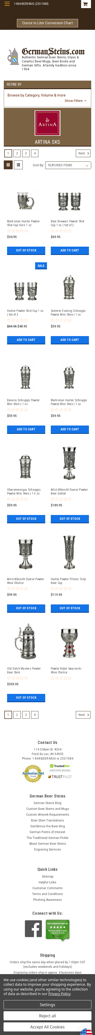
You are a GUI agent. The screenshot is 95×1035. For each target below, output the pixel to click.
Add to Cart (70, 250)
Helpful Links (47, 882)
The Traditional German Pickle (47, 838)
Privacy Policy (59, 993)
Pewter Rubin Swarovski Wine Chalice (66, 670)
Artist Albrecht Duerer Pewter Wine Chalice (25, 581)
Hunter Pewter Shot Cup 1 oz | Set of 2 (25, 312)
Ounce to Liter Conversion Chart (47, 23)
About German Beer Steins (47, 843)
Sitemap (47, 876)
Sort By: (38, 165)
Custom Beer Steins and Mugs (47, 809)
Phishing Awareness (47, 900)
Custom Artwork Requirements (47, 814)
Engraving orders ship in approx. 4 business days (48, 972)
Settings (47, 1004)
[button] (47, 98)
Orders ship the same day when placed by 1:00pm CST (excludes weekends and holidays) (47, 964)
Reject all (47, 1016)
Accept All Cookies (47, 1027)
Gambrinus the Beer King (47, 826)
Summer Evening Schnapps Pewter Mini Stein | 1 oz (68, 312)
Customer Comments (47, 888)
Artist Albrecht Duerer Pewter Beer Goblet (69, 491)
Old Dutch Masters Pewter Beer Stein (24, 670)
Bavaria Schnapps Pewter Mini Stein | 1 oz (23, 402)
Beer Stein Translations (47, 820)
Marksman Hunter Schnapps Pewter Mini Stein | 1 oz (69, 402)
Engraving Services (47, 849)
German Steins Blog (47, 803)
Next (84, 153)
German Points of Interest (47, 832)
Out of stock (26, 250)
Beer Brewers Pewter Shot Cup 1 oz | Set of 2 (67, 223)
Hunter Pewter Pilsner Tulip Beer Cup (68, 581)
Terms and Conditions (47, 894)
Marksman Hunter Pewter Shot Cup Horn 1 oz (23, 223)
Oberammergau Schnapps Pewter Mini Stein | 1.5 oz (24, 491)
